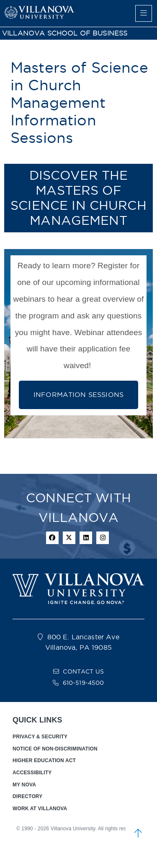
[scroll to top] (138, 833)
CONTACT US (83, 671)
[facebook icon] (52, 538)
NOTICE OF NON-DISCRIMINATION (55, 749)
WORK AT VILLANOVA (40, 808)
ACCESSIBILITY (32, 773)
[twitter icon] (69, 538)
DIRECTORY (27, 796)
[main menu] (143, 13)
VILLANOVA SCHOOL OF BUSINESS (64, 33)
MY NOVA (24, 785)
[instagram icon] (102, 538)
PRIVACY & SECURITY (40, 737)
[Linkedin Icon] (86, 538)
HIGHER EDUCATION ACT (44, 760)
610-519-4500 (83, 682)
